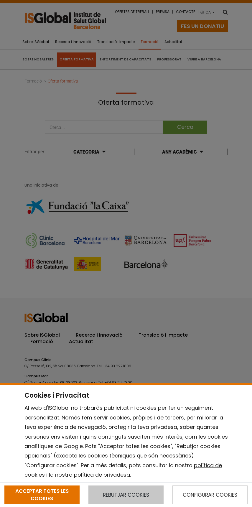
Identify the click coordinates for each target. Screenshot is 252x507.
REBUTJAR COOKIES (126, 494)
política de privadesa (102, 474)
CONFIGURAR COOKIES (210, 494)
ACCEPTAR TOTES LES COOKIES (42, 495)
